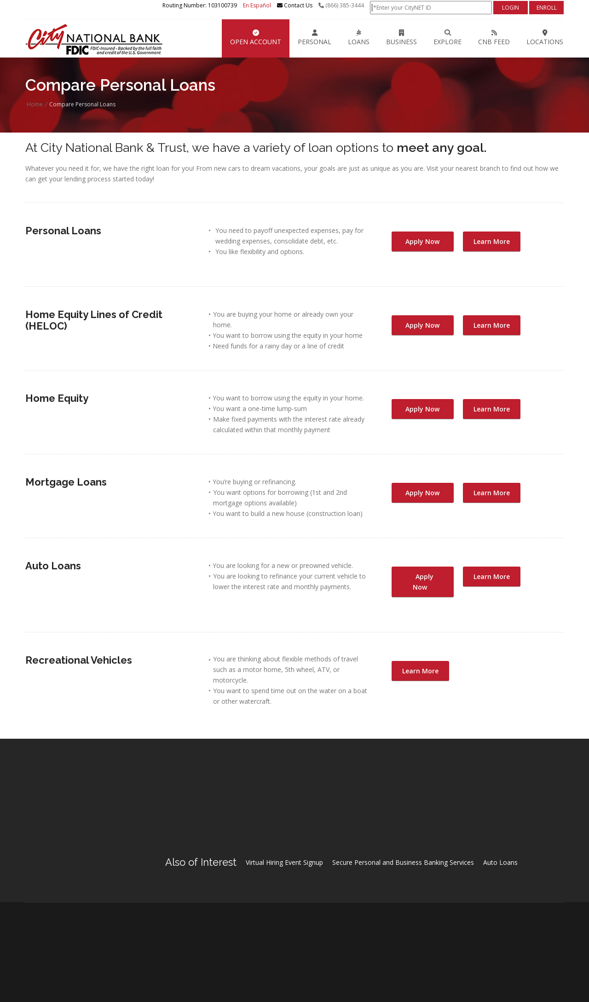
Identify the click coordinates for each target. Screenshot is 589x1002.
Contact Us (294, 5)
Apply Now (422, 241)
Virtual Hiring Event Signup (284, 862)
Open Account (255, 37)
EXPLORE (447, 37)
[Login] (510, 7)
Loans (359, 37)
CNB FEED (494, 37)
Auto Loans (500, 862)
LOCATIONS (544, 37)
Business (401, 37)
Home (35, 104)
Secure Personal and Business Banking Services (403, 862)
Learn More (492, 241)
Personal (314, 37)
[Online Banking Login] (431, 7)
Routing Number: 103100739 (199, 5)
